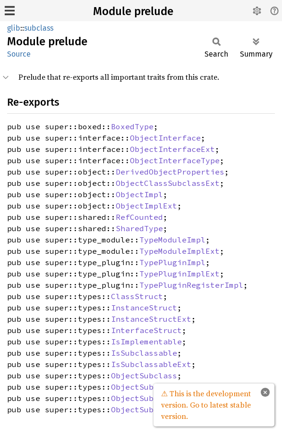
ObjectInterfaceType (175, 160)
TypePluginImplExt (179, 273)
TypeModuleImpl (172, 239)
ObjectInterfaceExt (172, 149)
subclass (38, 28)
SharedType (139, 228)
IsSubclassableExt (151, 364)
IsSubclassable (144, 353)
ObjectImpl (139, 194)
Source (19, 54)
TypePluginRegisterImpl (191, 285)
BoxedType (132, 126)
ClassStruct (137, 296)
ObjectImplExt (146, 205)
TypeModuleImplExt (179, 251)
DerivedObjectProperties (170, 171)
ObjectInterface (165, 137)
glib (13, 28)
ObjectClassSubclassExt (168, 183)
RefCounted (139, 217)
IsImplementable (146, 341)
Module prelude (133, 11)
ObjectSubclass (144, 375)
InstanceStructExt (151, 319)
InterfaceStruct (146, 330)
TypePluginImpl (172, 262)
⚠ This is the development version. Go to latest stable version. (206, 404)
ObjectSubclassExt (151, 387)
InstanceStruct (144, 307)
